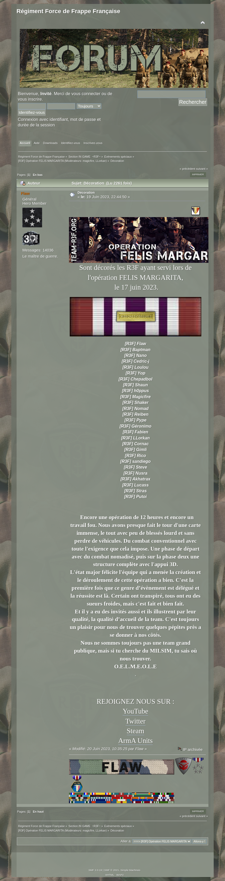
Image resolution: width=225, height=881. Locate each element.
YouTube (135, 711)
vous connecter (86, 93)
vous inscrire (30, 99)
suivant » (202, 168)
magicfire (88, 160)
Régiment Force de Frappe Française (68, 11)
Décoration (86, 192)
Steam (135, 731)
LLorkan (101, 160)
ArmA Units (135, 741)
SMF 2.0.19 (95, 870)
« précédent (187, 168)
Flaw (25, 193)
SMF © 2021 (111, 870)
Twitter (136, 721)
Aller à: (126, 841)
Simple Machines (131, 870)
